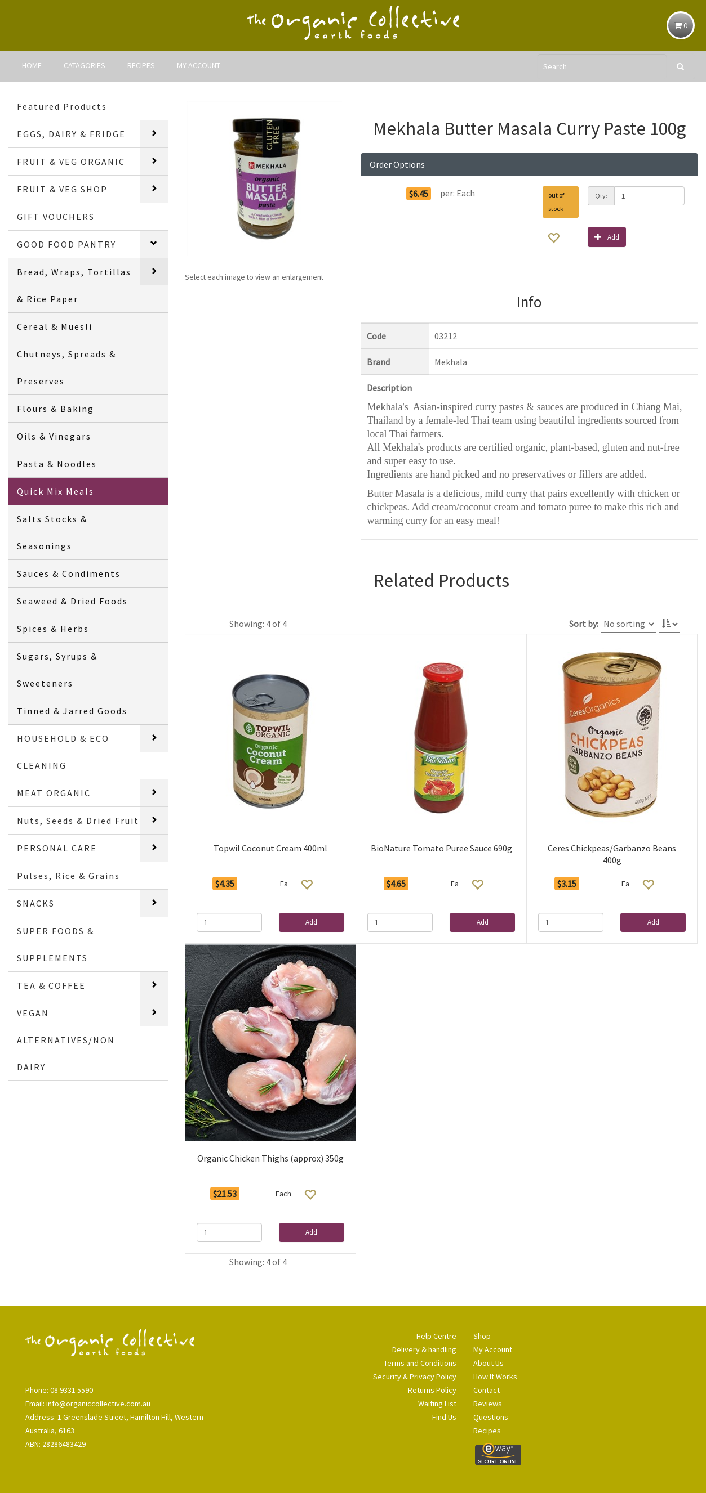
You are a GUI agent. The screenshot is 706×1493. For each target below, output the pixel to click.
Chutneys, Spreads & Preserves (66, 367)
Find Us (444, 1417)
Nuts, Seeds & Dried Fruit (78, 820)
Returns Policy (432, 1390)
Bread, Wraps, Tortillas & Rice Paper (74, 285)
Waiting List (437, 1403)
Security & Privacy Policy (414, 1376)
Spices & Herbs (53, 628)
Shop (482, 1336)
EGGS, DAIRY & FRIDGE (71, 134)
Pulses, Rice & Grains (68, 875)
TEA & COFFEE (51, 985)
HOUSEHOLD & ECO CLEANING (63, 752)
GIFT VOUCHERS (56, 216)
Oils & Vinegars (54, 436)
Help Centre (436, 1336)
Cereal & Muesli (54, 326)
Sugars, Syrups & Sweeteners (57, 670)
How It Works (495, 1376)
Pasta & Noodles (57, 463)
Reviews (487, 1403)
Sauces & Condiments (69, 573)
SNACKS (36, 903)
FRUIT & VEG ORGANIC (71, 161)
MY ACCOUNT (198, 65)
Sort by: (583, 623)
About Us (488, 1363)
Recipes (487, 1430)
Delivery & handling (424, 1349)
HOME (32, 65)
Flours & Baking (55, 408)
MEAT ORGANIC (54, 793)
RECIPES (141, 65)
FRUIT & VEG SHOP (62, 189)
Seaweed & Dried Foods (72, 601)
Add (606, 236)
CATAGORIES (84, 65)
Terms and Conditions (420, 1363)
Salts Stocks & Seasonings (52, 532)
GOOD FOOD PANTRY (66, 244)
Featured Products (62, 106)
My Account (492, 1349)
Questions (490, 1417)
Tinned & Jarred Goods (72, 710)
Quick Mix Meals (55, 491)
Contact (486, 1390)
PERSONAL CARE (57, 848)
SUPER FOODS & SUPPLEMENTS (55, 944)
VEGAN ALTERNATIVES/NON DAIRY (66, 1040)
